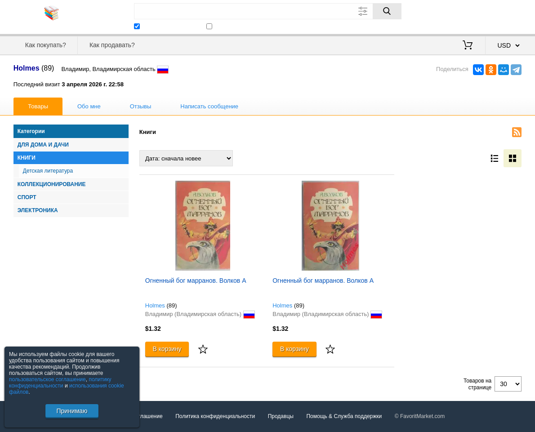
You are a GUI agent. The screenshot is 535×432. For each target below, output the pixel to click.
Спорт (27, 197)
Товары (38, 106)
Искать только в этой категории (257, 25)
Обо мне (89, 106)
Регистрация (503, 15)
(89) (171, 305)
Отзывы (141, 106)
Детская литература (48, 171)
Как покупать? (45, 45)
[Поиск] (387, 11)
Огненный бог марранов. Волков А (195, 280)
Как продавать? (112, 45)
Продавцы (281, 416)
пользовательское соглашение (47, 379)
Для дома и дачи (43, 145)
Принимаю (71, 410)
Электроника (38, 210)
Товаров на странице (477, 384)
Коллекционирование (52, 184)
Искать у (165, 25)
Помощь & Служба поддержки (344, 416)
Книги (27, 158)
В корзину (167, 348)
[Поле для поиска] (267, 11)
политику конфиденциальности (60, 382)
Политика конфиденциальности (215, 416)
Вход (469, 15)
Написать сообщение (209, 106)
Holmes (155, 305)
